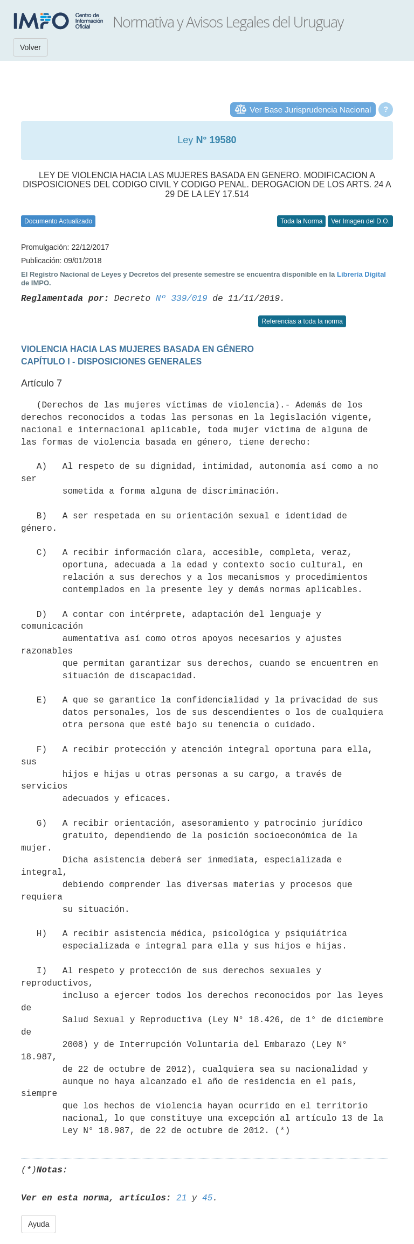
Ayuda (38, 1224)
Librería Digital (361, 274)
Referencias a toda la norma (302, 321)
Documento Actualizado (58, 221)
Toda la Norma (301, 221)
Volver (30, 47)
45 (207, 1198)
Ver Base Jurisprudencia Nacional (310, 109)
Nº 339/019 (182, 299)
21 (181, 1198)
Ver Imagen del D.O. (360, 221)
